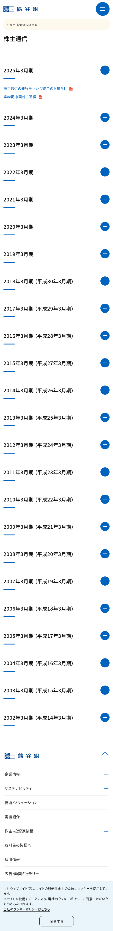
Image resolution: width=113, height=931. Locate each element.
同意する (56, 921)
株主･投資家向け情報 (24, 25)
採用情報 (12, 859)
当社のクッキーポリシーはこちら (26, 909)
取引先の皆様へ (18, 845)
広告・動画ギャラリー (22, 873)
